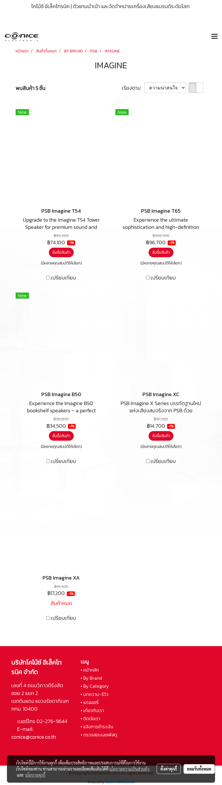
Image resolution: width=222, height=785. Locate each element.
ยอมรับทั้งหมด (199, 768)
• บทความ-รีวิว (94, 694)
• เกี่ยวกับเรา (92, 710)
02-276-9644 (51, 721)
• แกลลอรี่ (90, 702)
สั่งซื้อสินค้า (61, 252)
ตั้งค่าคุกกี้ (168, 768)
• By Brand (91, 677)
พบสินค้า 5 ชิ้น (30, 88)
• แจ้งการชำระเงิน (97, 726)
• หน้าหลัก (90, 669)
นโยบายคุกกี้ (35, 774)
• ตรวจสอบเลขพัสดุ (99, 734)
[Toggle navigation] (214, 36)
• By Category (95, 686)
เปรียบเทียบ (63, 278)
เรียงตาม (133, 88)
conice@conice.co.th (34, 737)
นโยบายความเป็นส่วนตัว (129, 768)
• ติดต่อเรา (90, 718)
